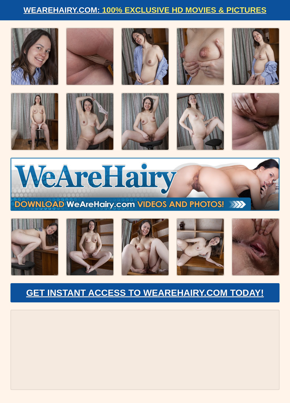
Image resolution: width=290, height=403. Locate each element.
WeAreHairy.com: (145, 10)
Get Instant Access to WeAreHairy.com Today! (145, 293)
